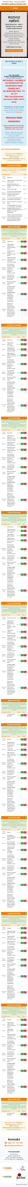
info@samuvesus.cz (15, 1145)
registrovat (9, 155)
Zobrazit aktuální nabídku (14, 50)
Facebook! (19, 112)
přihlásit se (19, 153)
